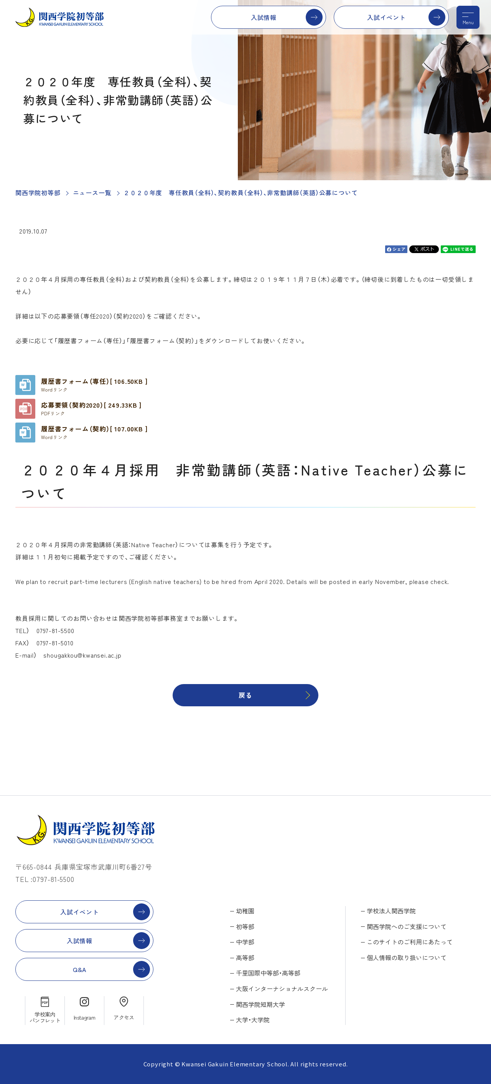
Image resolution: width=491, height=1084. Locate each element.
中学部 (245, 941)
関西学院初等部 (38, 192)
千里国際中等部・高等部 (268, 972)
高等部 (245, 957)
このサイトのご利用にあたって (410, 941)
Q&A (79, 969)
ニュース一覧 (92, 192)
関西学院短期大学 (260, 1004)
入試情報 (264, 17)
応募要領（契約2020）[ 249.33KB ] (91, 408)
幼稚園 (245, 910)
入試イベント (386, 17)
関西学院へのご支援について (407, 926)
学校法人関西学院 (391, 910)
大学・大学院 (253, 1019)
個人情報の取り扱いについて (407, 957)
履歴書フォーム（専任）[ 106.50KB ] (94, 385)
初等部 (245, 926)
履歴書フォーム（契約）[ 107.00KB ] (94, 432)
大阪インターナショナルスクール (282, 988)
